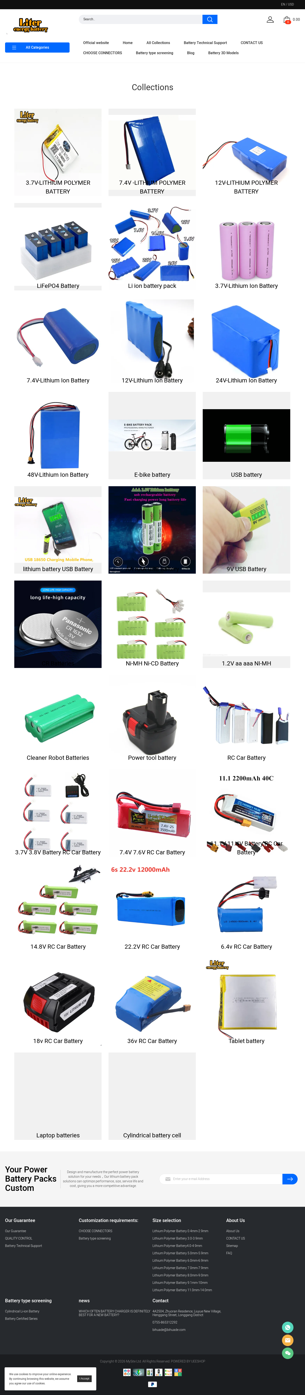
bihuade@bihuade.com (168, 1329)
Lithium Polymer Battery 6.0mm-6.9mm (180, 1260)
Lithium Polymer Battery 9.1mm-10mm (180, 1282)
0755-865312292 (164, 1322)
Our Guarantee (15, 1231)
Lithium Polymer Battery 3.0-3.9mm (177, 1238)
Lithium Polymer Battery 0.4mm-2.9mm (180, 1231)
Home (128, 43)
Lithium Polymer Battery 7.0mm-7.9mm (180, 1268)
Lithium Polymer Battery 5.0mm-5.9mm (180, 1253)
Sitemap (232, 1245)
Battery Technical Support (205, 43)
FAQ (229, 1253)
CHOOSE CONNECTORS (102, 53)
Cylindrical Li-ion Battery (22, 1311)
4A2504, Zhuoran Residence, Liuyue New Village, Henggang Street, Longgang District (186, 1313)
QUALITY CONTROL (19, 1238)
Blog (190, 53)
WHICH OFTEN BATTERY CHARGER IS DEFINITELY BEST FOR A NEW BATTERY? (114, 1313)
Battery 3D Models (223, 53)
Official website (96, 43)
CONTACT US (252, 43)
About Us (232, 1231)
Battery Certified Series (21, 1318)
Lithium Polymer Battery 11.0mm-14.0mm (182, 1290)
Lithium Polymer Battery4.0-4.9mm (177, 1245)
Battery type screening (154, 53)
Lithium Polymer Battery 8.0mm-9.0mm (180, 1275)
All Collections (158, 43)
